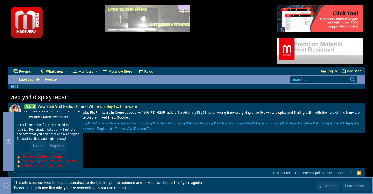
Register (57, 146)
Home (342, 173)
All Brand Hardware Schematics (43, 166)
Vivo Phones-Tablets (142, 129)
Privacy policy (313, 173)
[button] (34, 71)
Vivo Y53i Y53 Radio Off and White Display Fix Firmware (80, 106)
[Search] (323, 79)
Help (331, 173)
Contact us (281, 173)
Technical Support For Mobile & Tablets (49, 161)
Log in (38, 146)
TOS (296, 173)
